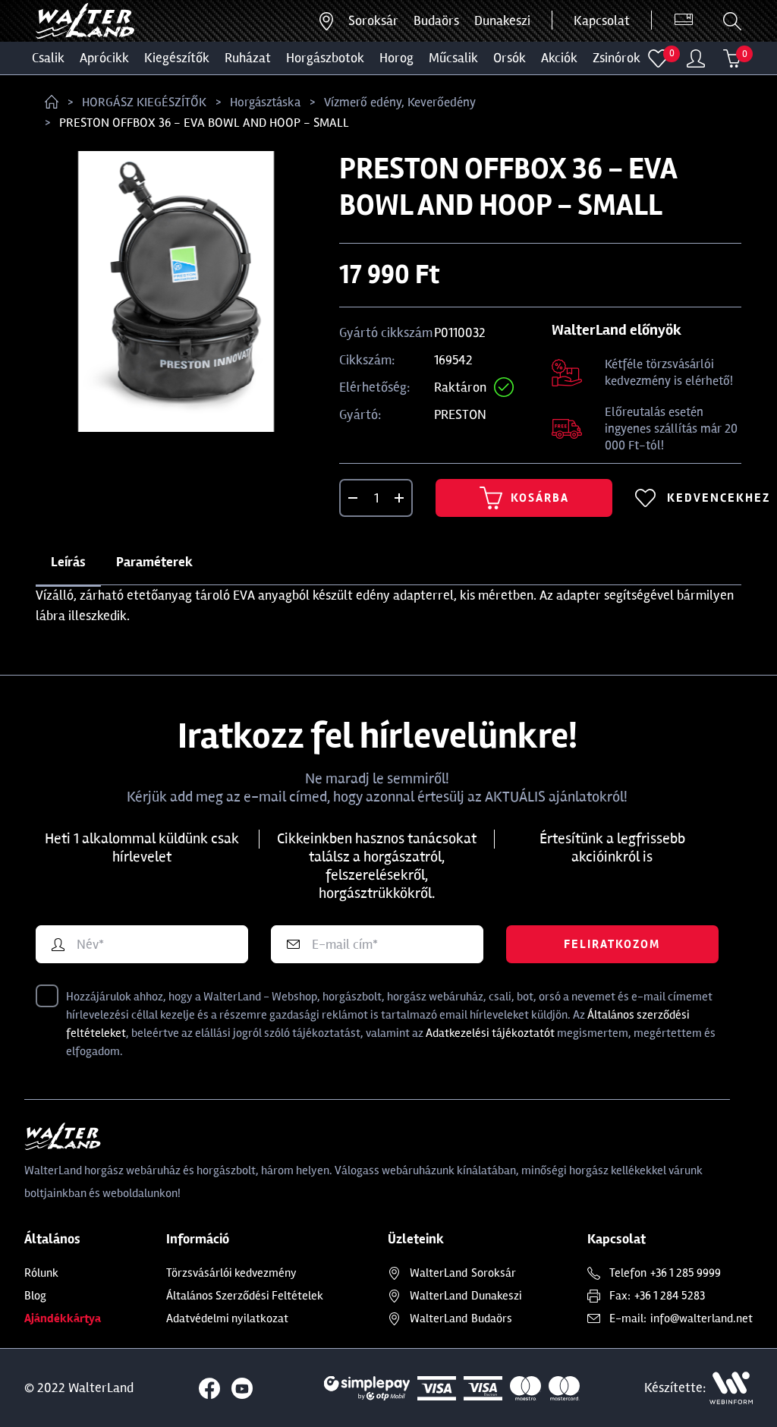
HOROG (396, 57)
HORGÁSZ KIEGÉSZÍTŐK (144, 102)
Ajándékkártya (62, 1318)
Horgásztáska (265, 102)
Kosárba (524, 498)
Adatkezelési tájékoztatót (490, 1033)
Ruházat (248, 57)
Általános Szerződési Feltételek (244, 1295)
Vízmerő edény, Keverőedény (400, 102)
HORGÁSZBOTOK (325, 57)
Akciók (559, 57)
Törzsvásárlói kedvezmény (231, 1273)
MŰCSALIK (453, 57)
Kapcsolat (602, 20)
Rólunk (41, 1273)
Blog (35, 1295)
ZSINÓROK (616, 57)
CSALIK (48, 57)
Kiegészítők (176, 57)
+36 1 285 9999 (685, 1273)
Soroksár (373, 20)
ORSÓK (509, 57)
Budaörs (436, 20)
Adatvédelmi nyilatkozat (227, 1318)
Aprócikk (104, 57)
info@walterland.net (701, 1318)
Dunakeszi (502, 20)
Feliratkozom (612, 944)
